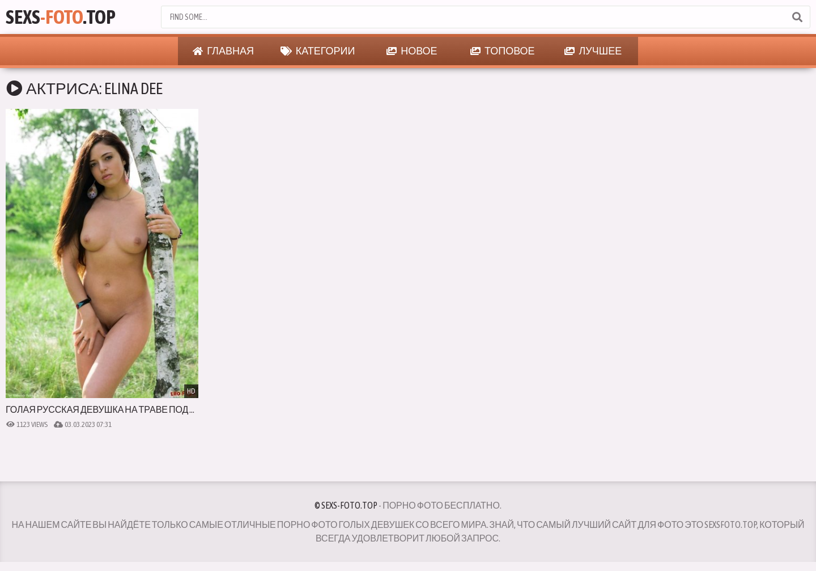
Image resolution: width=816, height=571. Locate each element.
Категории (317, 51)
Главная (223, 51)
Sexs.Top (61, 17)
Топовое (502, 51)
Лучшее (593, 51)
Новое (411, 51)
